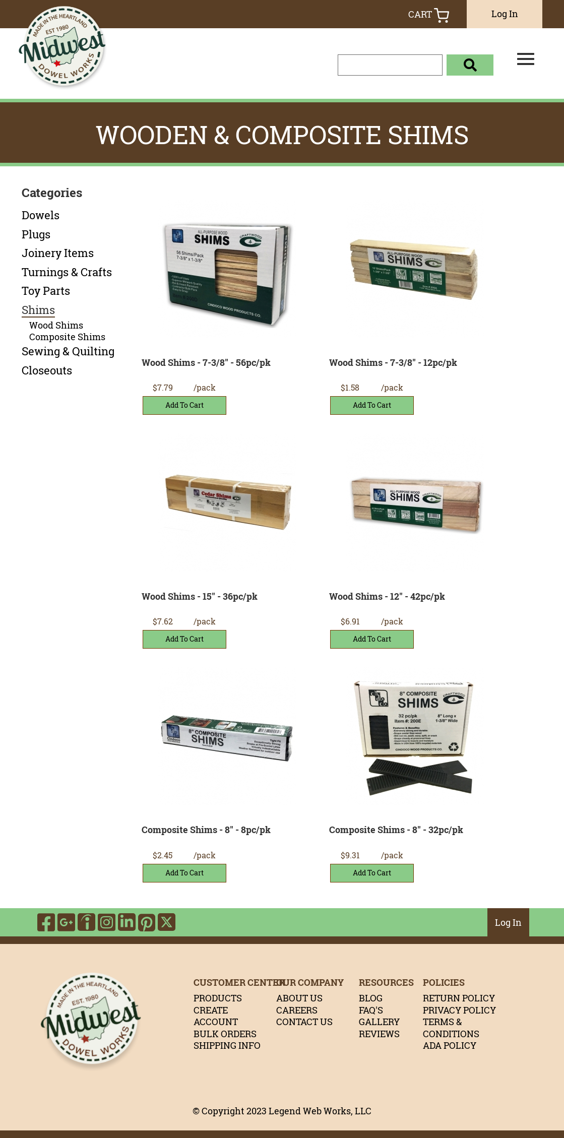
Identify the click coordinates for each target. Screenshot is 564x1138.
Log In (504, 14)
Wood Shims (56, 325)
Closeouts (47, 370)
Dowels (40, 215)
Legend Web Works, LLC (320, 1111)
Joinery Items (58, 253)
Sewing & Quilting (68, 351)
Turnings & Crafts (67, 272)
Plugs (36, 234)
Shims (38, 310)
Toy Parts (46, 290)
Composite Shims (67, 337)
